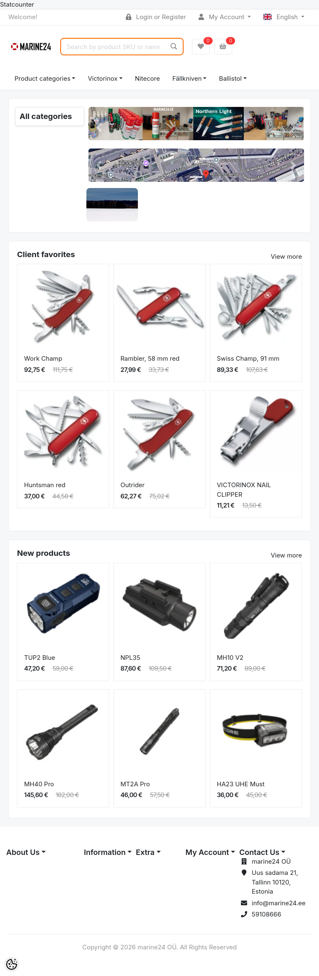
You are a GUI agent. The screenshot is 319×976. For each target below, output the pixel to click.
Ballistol (230, 78)
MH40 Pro (39, 784)
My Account (222, 17)
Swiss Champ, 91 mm (248, 358)
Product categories (43, 78)
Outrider (132, 485)
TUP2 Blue (39, 657)
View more (286, 256)
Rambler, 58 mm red (149, 358)
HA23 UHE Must (241, 784)
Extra (145, 852)
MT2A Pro (135, 784)
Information (104, 852)
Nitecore (147, 78)
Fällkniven (187, 78)
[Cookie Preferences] (11, 964)
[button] (99, 128)
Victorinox (102, 78)
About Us (22, 852)
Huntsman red (45, 485)
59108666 (266, 914)
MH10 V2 (230, 657)
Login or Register (156, 17)
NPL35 (130, 657)
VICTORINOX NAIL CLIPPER (244, 489)
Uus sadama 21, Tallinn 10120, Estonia (275, 882)
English (281, 17)
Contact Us (259, 852)
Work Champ (43, 358)
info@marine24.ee (279, 903)
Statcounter (17, 4)
